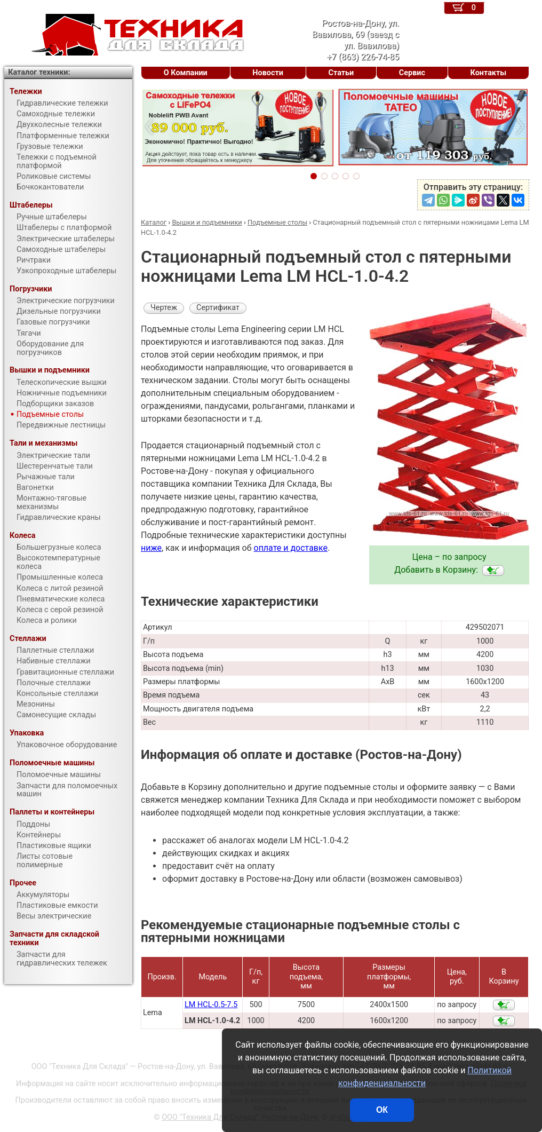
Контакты (489, 72)
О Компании (186, 72)
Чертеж (163, 307)
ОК (382, 1109)
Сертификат (218, 307)
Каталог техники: (39, 72)
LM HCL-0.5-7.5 (211, 1004)
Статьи (341, 72)
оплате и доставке (291, 548)
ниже (151, 548)
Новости (267, 72)
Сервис (412, 72)
